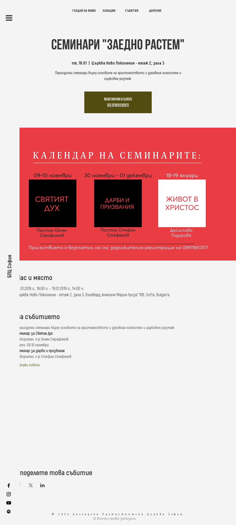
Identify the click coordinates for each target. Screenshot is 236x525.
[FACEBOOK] (9, 485)
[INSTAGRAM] (9, 494)
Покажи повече (28, 364)
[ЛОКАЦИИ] (109, 10)
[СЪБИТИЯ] (131, 10)
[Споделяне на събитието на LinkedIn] (42, 485)
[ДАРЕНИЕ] (155, 10)
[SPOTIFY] (9, 511)
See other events (118, 105)
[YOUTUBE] (9, 503)
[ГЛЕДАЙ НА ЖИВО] (84, 10)
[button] (9, 18)
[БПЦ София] (9, 266)
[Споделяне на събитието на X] (30, 485)
